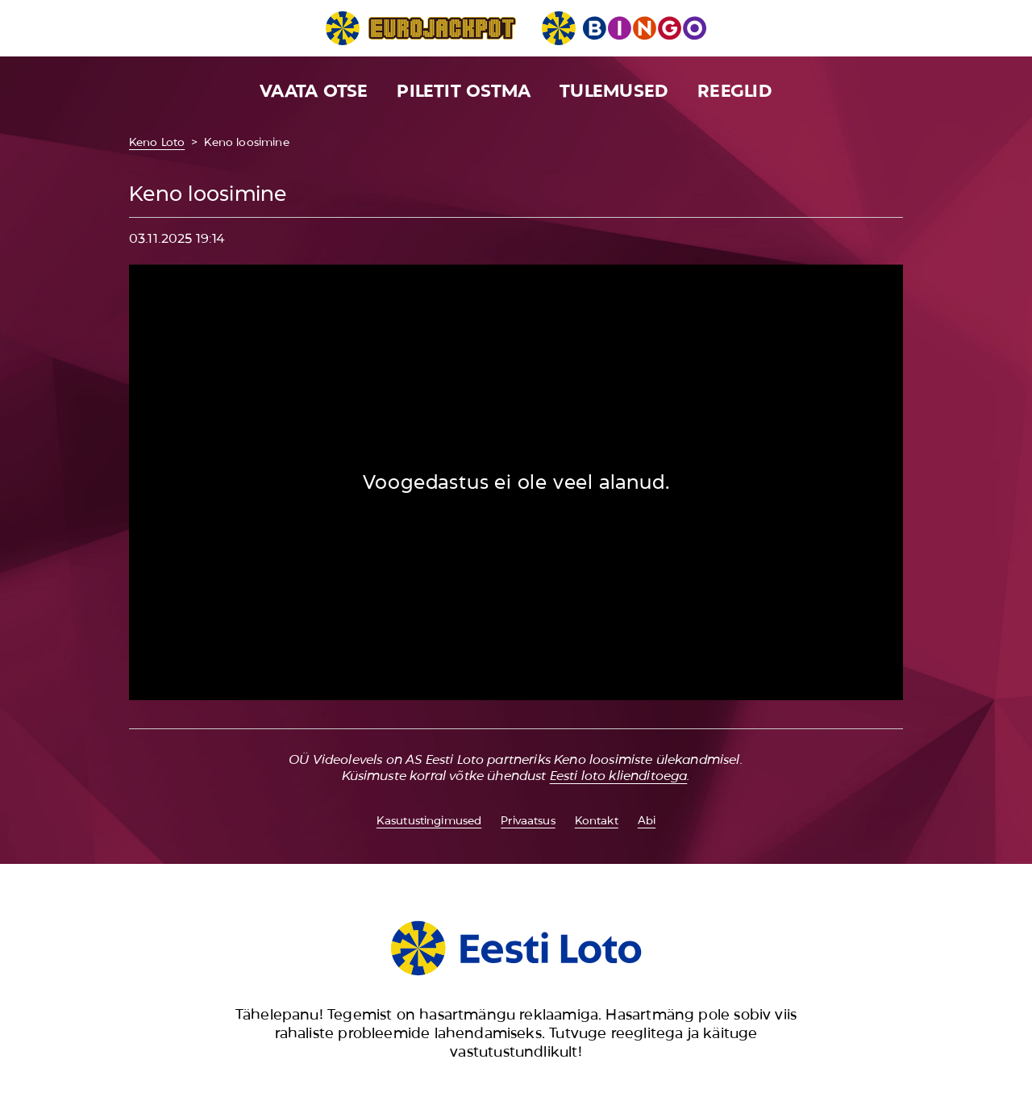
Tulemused (614, 91)
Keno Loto (157, 142)
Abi (646, 820)
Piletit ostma (464, 91)
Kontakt (596, 820)
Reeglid (734, 91)
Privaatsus (528, 820)
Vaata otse (314, 91)
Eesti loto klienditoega (619, 775)
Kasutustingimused (429, 820)
